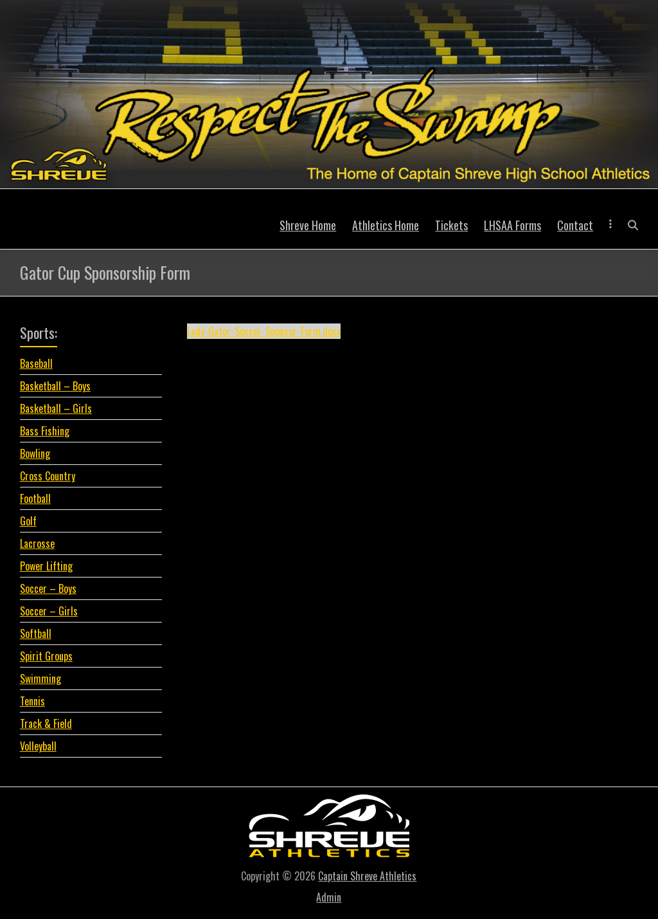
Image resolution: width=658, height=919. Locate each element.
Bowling (35, 453)
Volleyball (38, 746)
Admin (328, 897)
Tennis (32, 701)
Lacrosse (37, 543)
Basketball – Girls (56, 408)
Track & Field (46, 723)
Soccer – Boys (48, 588)
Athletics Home (385, 225)
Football (35, 498)
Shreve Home (308, 225)
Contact (575, 225)
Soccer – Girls (49, 611)
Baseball (36, 363)
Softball (35, 633)
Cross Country (47, 476)
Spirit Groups (46, 656)
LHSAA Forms (512, 225)
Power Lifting (46, 566)
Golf (28, 521)
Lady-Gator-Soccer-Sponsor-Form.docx (264, 331)
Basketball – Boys (55, 386)
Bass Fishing (44, 431)
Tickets (451, 225)
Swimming (40, 678)
